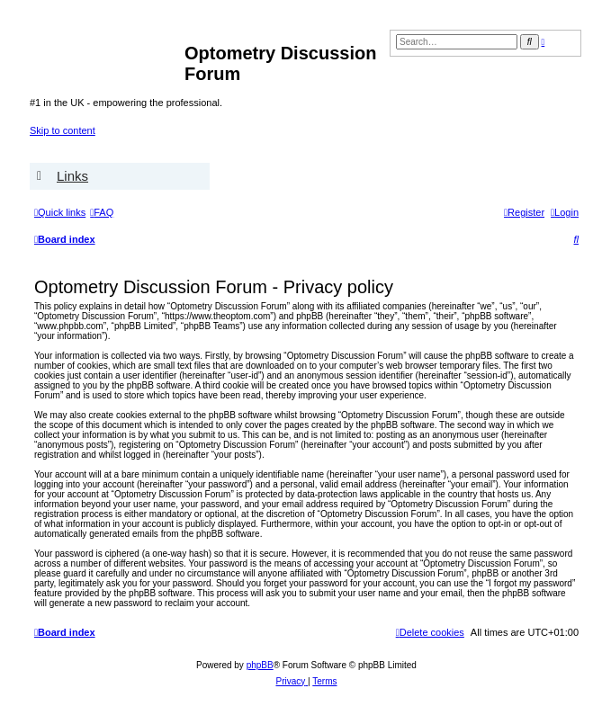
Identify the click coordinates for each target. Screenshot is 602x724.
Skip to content (62, 130)
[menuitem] (101, 212)
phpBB (260, 665)
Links (72, 175)
